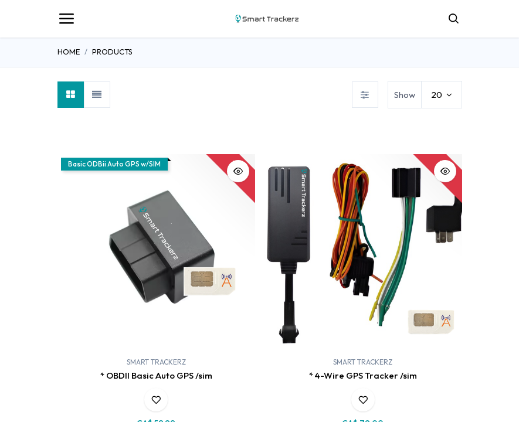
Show (404, 94)
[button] (238, 171)
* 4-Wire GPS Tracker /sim (363, 375)
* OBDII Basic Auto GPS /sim (156, 375)
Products (112, 51)
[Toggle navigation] (66, 19)
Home (68, 51)
